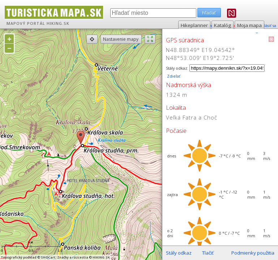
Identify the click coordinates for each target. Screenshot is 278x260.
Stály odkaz (179, 253)
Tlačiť (208, 253)
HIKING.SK (58, 23)
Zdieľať (173, 76)
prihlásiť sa (266, 25)
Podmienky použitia (252, 253)
